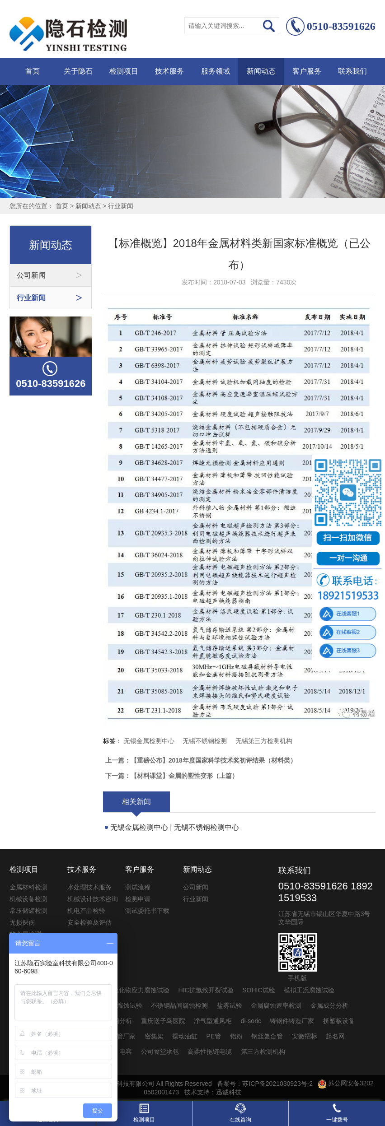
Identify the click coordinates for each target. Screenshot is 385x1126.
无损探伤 (22, 922)
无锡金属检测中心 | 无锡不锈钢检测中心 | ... (174, 829)
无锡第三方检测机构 (263, 740)
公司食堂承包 (160, 1051)
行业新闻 (120, 205)
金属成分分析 (329, 1005)
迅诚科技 (228, 1092)
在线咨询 (240, 1113)
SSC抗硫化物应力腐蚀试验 (131, 990)
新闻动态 (261, 71)
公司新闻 (195, 887)
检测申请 (137, 899)
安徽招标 (304, 1036)
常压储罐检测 (28, 910)
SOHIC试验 (258, 990)
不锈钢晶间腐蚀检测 (179, 1005)
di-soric (251, 1020)
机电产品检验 (86, 910)
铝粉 (236, 1036)
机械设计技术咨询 (92, 899)
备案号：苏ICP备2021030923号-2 (265, 1083)
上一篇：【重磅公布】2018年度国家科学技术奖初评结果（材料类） (200, 760)
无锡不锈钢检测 (205, 740)
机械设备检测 (28, 899)
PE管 (214, 1036)
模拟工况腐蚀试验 (309, 990)
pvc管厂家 (121, 1036)
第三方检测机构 (263, 1051)
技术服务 (169, 71)
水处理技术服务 (89, 887)
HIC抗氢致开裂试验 (206, 990)
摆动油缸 (184, 1036)
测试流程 (137, 887)
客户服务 (306, 71)
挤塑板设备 (339, 1020)
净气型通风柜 (213, 1020)
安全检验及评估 (89, 922)
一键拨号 (337, 1113)
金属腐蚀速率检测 (276, 1005)
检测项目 (123, 71)
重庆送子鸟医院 (163, 1020)
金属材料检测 (28, 887)
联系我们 (352, 71)
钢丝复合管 (267, 1036)
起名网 (335, 1036)
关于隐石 (78, 71)
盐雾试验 (229, 1005)
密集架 (154, 1036)
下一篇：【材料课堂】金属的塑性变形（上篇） (171, 775)
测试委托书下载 (147, 910)
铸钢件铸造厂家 (292, 1020)
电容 (125, 1051)
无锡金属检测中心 (149, 740)
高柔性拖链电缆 (210, 1051)
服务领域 (215, 71)
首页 (32, 71)
